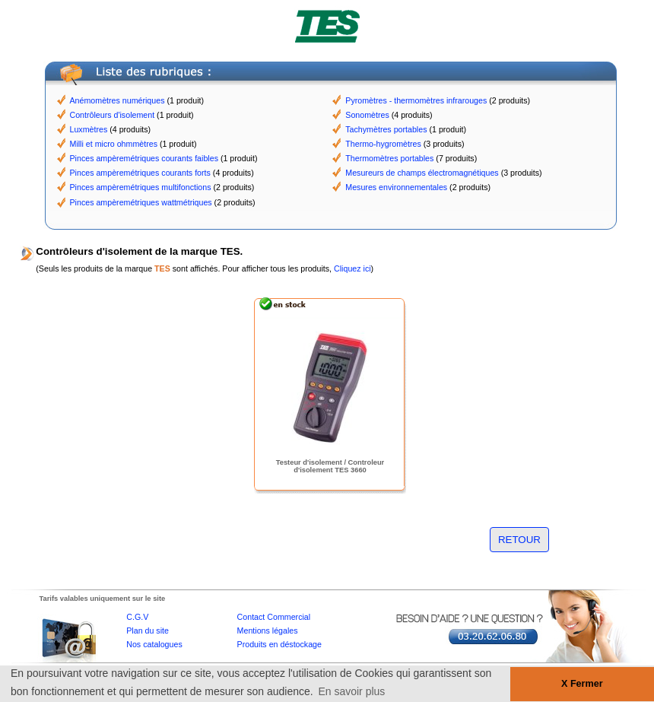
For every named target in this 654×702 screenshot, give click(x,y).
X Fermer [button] (582, 683)
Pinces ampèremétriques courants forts (140, 172)
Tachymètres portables (386, 129)
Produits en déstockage (279, 644)
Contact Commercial (274, 616)
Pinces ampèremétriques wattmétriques (141, 202)
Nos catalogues (154, 644)
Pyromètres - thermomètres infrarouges (416, 100)
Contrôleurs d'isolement (112, 114)
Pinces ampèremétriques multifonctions (140, 187)
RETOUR (519, 539)
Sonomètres (367, 114)
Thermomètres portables (389, 158)
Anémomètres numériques (117, 100)
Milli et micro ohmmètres (113, 143)
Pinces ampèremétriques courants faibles (144, 158)
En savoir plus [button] (351, 691)
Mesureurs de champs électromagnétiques (421, 172)
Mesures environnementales (396, 187)
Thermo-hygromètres (383, 143)
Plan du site (147, 630)
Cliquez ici (352, 268)
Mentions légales (267, 630)
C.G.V (137, 616)
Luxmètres (89, 129)
